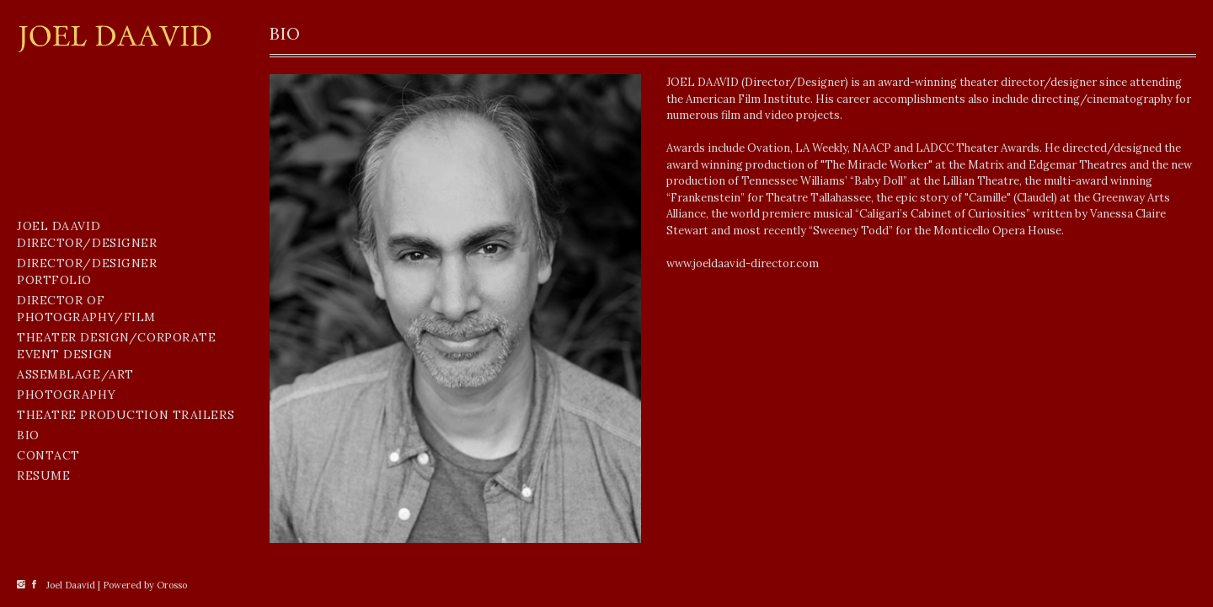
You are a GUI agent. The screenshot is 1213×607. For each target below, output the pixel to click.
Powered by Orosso (145, 585)
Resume (43, 475)
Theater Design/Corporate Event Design (116, 346)
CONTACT (48, 455)
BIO (28, 435)
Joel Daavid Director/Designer (87, 234)
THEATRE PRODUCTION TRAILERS (125, 414)
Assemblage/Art (75, 374)
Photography (66, 394)
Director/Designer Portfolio (87, 271)
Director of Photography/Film (86, 309)
